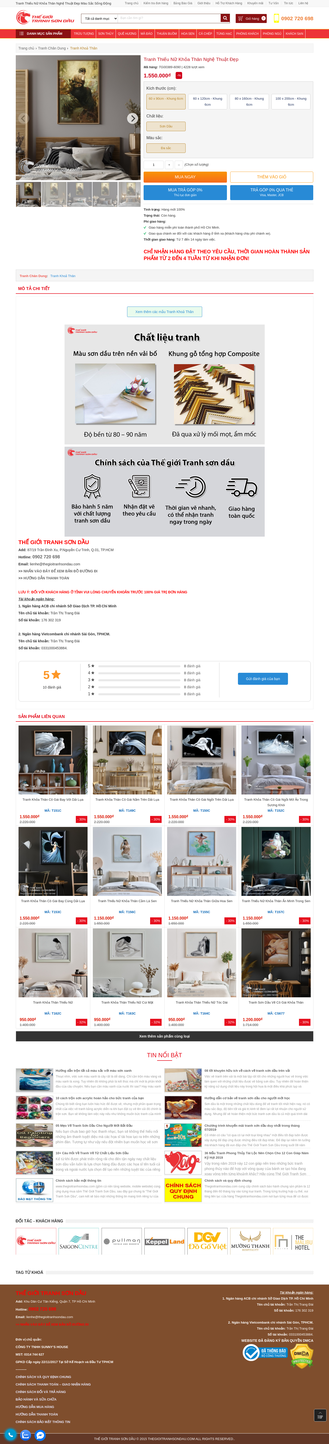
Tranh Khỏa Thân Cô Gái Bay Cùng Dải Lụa (53, 901)
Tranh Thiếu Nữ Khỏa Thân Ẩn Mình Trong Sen (276, 901)
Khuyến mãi (255, 3)
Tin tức (288, 3)
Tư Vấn (274, 3)
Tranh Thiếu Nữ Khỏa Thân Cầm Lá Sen (127, 901)
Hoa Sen (187, 33)
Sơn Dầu (166, 126)
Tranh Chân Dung (33, 276)
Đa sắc (166, 148)
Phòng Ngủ (272, 33)
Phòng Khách (247, 33)
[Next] (132, 118)
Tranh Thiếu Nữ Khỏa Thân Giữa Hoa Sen (201, 901)
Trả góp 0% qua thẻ (271, 193)
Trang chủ (131, 3)
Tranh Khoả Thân (62, 276)
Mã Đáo (146, 33)
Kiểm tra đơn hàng (156, 3)
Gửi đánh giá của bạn (263, 679)
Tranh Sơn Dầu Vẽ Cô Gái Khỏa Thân (276, 1002)
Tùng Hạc (224, 33)
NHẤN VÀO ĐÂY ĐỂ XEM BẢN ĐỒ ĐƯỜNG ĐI (61, 571)
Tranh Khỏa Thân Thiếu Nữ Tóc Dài (202, 1002)
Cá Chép (205, 33)
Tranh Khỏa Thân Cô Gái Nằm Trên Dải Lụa (127, 799)
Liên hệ (303, 3)
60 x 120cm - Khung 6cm (207, 101)
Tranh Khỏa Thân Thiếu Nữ (53, 1002)
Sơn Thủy (106, 33)
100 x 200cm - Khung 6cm (290, 101)
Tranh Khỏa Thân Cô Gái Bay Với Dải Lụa (53, 799)
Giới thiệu (203, 3)
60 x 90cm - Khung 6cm (166, 98)
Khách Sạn (294, 33)
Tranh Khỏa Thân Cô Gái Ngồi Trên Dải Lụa (202, 799)
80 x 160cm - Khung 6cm (249, 101)
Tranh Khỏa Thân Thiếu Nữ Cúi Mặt (127, 1002)
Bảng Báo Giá (182, 3)
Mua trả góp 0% (185, 193)
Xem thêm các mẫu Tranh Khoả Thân (164, 312)
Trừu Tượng (84, 33)
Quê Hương (127, 33)
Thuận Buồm (167, 33)
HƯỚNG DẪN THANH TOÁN (46, 578)
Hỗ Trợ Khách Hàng (229, 3)
